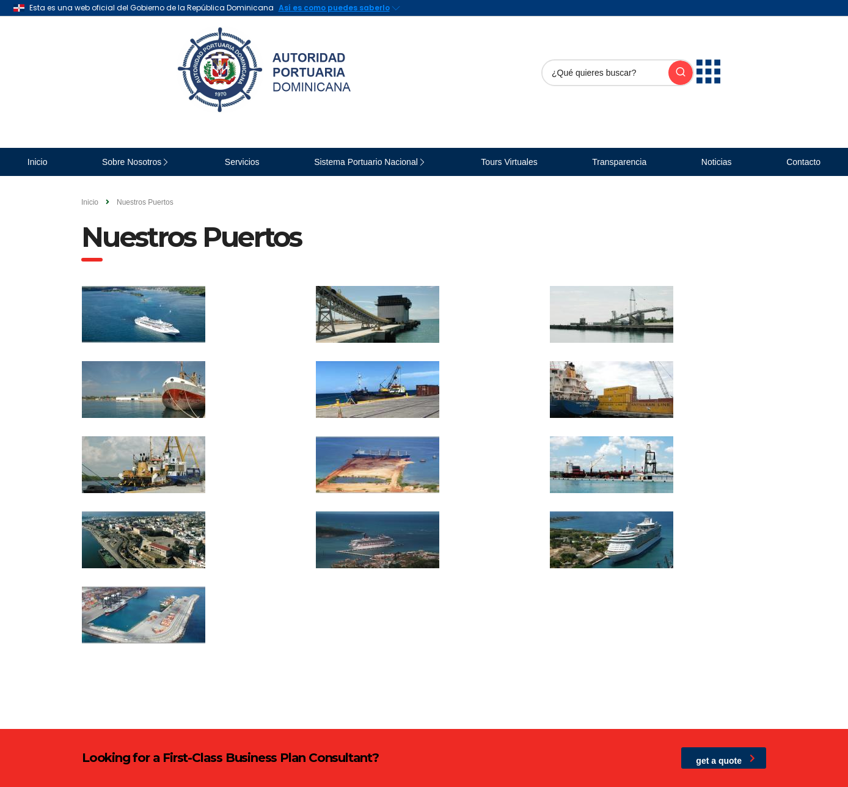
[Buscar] (605, 73)
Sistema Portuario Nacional (366, 162)
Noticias (716, 162)
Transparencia (619, 162)
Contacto (803, 162)
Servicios (242, 162)
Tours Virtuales (509, 162)
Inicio (37, 162)
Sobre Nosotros (131, 162)
